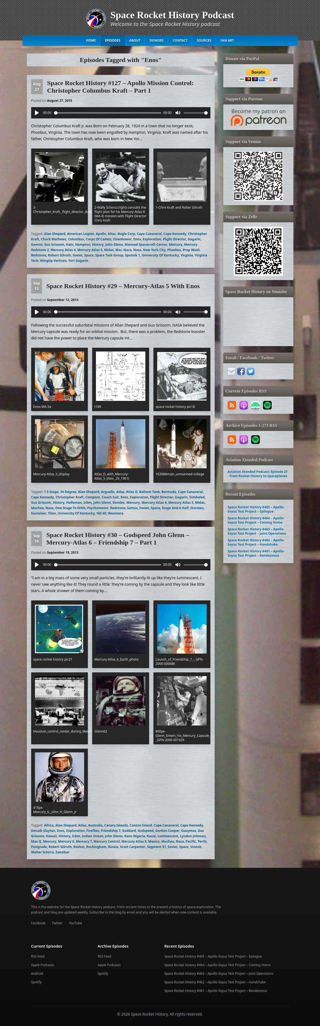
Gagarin (194, 239)
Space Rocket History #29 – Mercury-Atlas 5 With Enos (123, 285)
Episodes (112, 40)
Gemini (37, 244)
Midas (109, 250)
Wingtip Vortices (53, 260)
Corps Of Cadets (98, 239)
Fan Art (227, 40)
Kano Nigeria (134, 836)
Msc (118, 250)
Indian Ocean (92, 836)
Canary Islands (116, 825)
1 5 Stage (51, 492)
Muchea (37, 508)
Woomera (116, 513)
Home (91, 40)
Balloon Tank (149, 492)
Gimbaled (197, 497)
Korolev (119, 502)
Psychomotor (98, 508)
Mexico (154, 841)
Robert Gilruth (59, 255)
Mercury (175, 244)
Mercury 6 (66, 841)
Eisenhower (122, 239)
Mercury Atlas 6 (133, 841)
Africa (48, 825)
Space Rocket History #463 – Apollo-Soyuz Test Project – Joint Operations (257, 531)
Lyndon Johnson (193, 836)
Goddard (129, 830)
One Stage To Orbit (70, 508)
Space (89, 255)
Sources (204, 40)
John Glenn (114, 244)
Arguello (108, 492)
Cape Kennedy (174, 233)
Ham (69, 244)
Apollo (101, 233)
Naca (127, 250)
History (98, 244)
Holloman (74, 502)
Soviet (77, 255)
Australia (95, 825)
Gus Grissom (54, 244)
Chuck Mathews (53, 239)
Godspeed (145, 830)
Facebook (38, 923)
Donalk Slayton (43, 830)
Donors (157, 40)
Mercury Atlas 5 (89, 250)
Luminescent (167, 836)
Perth (202, 841)
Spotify (36, 982)
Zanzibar (63, 852)
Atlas (112, 233)
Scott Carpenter (132, 846)
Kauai (151, 836)
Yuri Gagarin (78, 260)
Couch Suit (110, 497)
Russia (113, 846)
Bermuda (168, 492)
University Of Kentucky (160, 255)
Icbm (88, 502)
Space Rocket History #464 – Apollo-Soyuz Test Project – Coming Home (256, 520)
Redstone (38, 255)
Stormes (197, 508)
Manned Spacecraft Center (146, 244)
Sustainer (38, 513)
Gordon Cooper (167, 830)
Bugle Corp (126, 233)
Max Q (36, 841)
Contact (180, 40)
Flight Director (174, 239)
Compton (92, 497)
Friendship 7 (110, 830)
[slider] (107, 112)
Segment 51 (156, 846)
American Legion (80, 233)
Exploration (152, 239)
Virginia (187, 255)
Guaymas (188, 830)
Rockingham (96, 846)
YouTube (75, 923)
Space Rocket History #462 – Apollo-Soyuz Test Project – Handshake (256, 542)
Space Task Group (109, 255)
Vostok (195, 846)
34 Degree (68, 492)
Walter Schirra (42, 852)
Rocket (78, 846)
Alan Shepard (54, 233)
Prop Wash (191, 250)
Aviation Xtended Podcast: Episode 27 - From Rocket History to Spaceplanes (257, 473)
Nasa (137, 250)
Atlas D (131, 492)
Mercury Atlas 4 (63, 250)
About (135, 40)
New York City (154, 250)
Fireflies (92, 830)
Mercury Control (107, 841)
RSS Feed (38, 956)
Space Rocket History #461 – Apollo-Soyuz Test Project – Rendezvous (256, 553)
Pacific (191, 841)
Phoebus (174, 250)
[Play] (37, 112)
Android (37, 973)
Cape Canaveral (149, 233)
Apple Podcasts (42, 965)
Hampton (82, 244)
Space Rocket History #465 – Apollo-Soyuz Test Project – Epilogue (256, 509)
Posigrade (39, 846)
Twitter (57, 923)
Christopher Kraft (70, 497)
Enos (137, 239)
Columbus (76, 239)
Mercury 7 (84, 841)
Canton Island (141, 825)
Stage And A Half (175, 508)
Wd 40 (101, 513)
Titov (52, 513)
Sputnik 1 (132, 255)
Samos (132, 508)
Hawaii (51, 836)
